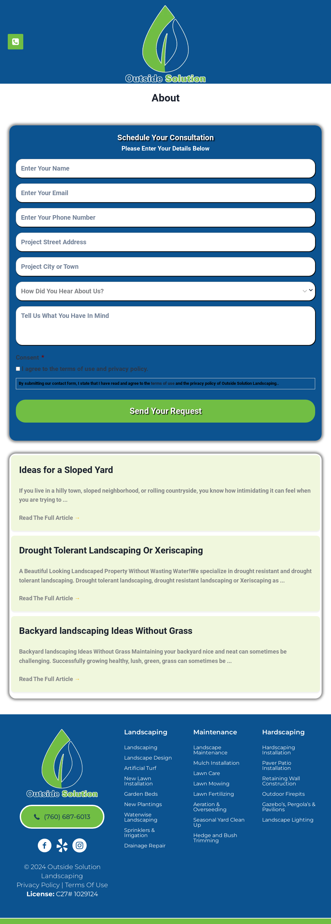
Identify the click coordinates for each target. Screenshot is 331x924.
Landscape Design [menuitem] (148, 747)
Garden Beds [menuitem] (141, 783)
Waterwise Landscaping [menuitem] (140, 806)
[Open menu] (315, 41)
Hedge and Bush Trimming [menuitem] (215, 827)
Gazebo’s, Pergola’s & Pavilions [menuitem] (288, 796)
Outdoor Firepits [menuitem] (283, 783)
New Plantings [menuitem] (143, 793)
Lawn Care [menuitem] (206, 762)
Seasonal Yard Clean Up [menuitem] (219, 811)
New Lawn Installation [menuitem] (138, 770)
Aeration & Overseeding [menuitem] (210, 796)
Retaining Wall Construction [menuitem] (281, 770)
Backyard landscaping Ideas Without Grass (93, 621)
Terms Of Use (86, 874)
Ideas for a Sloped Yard (60, 463)
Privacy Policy (38, 874)
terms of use (163, 383)
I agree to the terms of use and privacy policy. (85, 369)
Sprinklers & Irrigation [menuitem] (139, 821)
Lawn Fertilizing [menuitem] (213, 783)
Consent (30, 357)
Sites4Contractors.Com (236, 916)
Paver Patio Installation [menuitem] (276, 754)
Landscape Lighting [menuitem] (288, 809)
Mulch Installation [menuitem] (216, 752)
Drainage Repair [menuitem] (145, 835)
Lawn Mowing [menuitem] (211, 773)
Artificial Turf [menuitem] (140, 757)
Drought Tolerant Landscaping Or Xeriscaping (98, 542)
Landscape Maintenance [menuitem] (210, 739)
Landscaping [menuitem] (140, 736)
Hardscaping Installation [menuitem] (278, 739)
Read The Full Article (49, 511)
